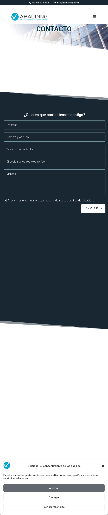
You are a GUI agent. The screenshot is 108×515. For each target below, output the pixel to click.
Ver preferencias (54, 506)
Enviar (92, 208)
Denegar (54, 497)
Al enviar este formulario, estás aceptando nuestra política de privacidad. (49, 200)
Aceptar (54, 488)
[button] (103, 466)
